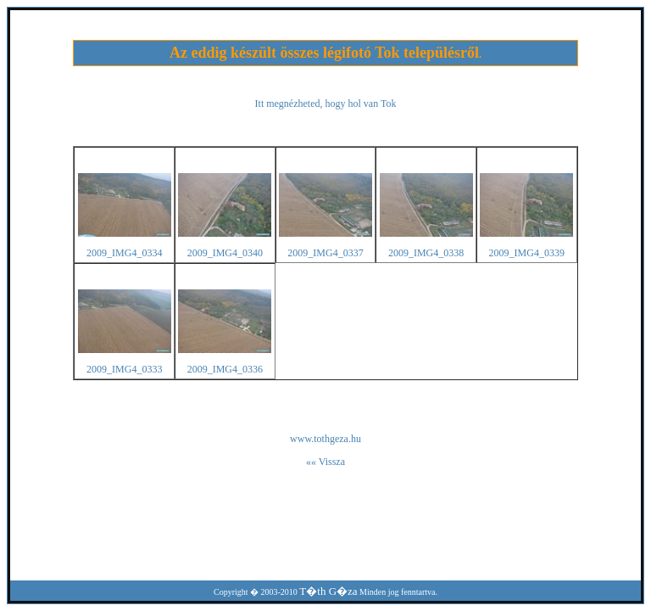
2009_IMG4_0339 (527, 253)
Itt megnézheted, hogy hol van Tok (326, 103)
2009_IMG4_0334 (124, 253)
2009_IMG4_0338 (426, 253)
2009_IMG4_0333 (124, 369)
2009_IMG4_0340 (225, 253)
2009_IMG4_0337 (325, 253)
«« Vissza (325, 462)
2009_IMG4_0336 (225, 369)
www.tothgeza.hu (325, 439)
